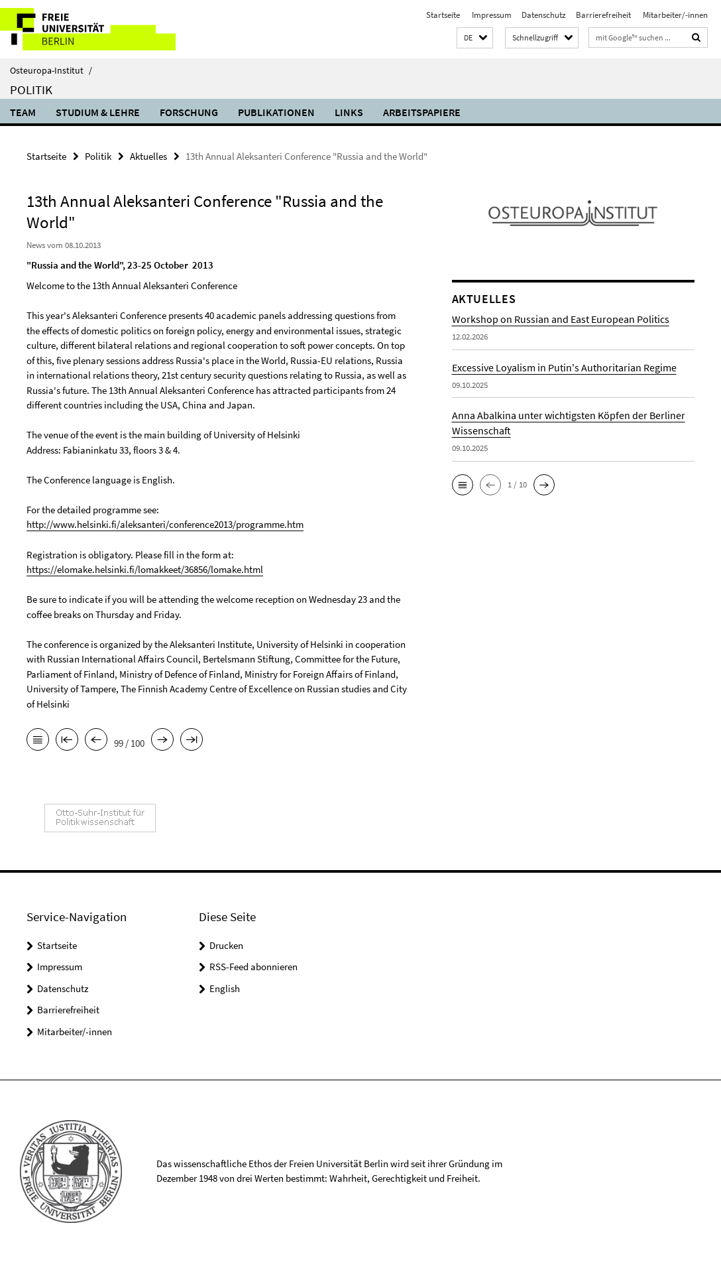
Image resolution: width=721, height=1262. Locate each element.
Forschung (189, 112)
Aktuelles (148, 156)
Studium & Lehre (98, 112)
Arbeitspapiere (422, 112)
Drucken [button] (226, 944)
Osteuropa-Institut (51, 70)
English (224, 987)
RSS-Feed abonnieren (253, 966)
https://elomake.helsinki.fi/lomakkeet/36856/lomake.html (145, 569)
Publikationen (276, 112)
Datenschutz (544, 15)
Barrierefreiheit (603, 15)
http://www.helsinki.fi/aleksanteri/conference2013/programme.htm (165, 524)
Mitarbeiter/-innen (674, 15)
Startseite (443, 15)
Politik (31, 89)
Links (349, 112)
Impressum (491, 15)
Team (23, 112)
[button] (475, 38)
